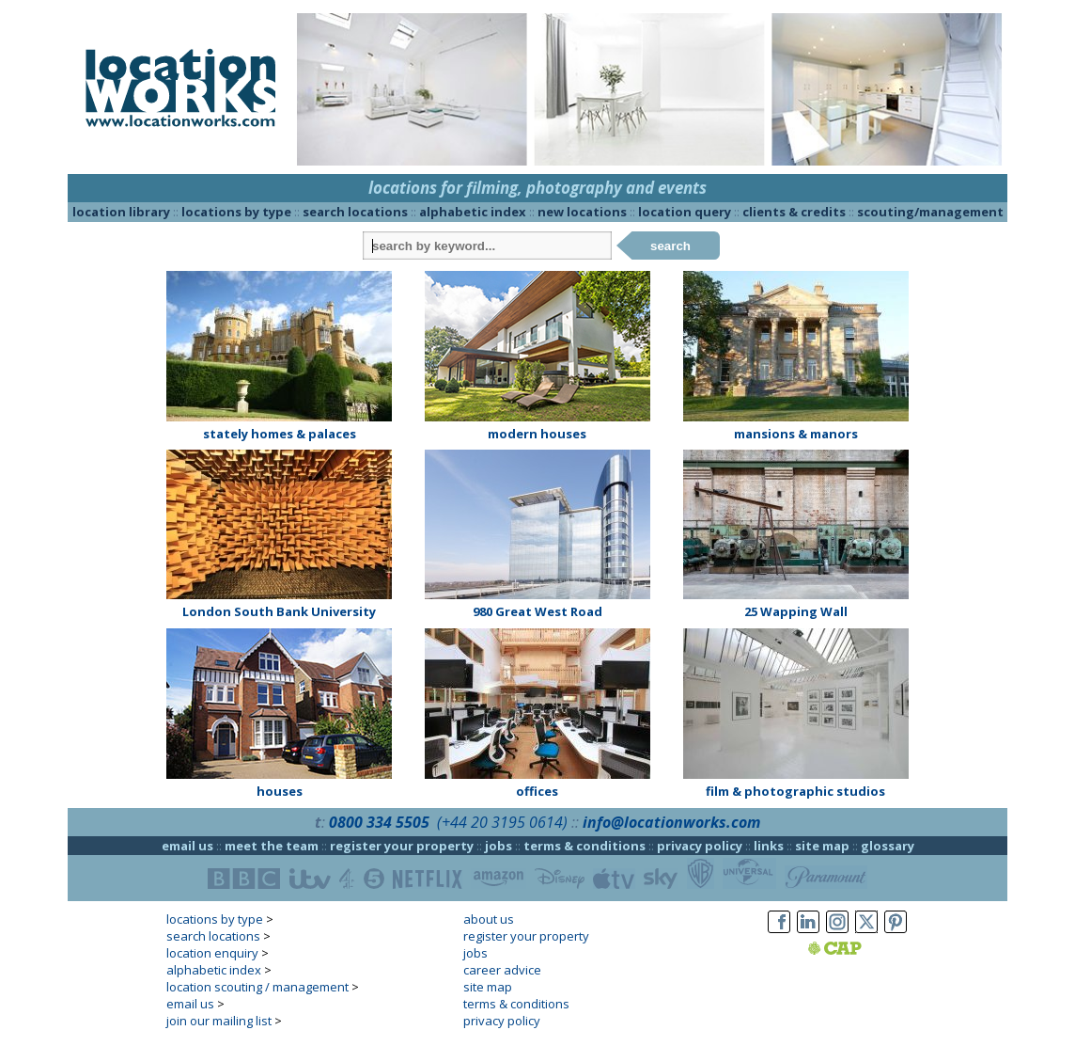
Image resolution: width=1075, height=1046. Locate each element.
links (769, 845)
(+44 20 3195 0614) (502, 822)
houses (280, 791)
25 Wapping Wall (796, 611)
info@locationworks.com (671, 822)
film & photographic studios (795, 791)
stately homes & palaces (279, 433)
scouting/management (930, 211)
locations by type (236, 211)
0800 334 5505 (379, 822)
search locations (355, 211)
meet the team (272, 845)
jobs (498, 845)
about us (488, 919)
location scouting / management (257, 986)
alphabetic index (472, 211)
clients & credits (794, 211)
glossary (887, 845)
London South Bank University (279, 611)
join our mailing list (219, 1020)
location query (684, 211)
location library (121, 211)
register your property (402, 845)
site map (822, 845)
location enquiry (212, 952)
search (670, 246)
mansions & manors (796, 433)
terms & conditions (584, 845)
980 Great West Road (537, 611)
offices (537, 791)
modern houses (537, 433)
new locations (582, 211)
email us (187, 845)
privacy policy (699, 845)
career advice (502, 969)
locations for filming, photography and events (537, 187)
